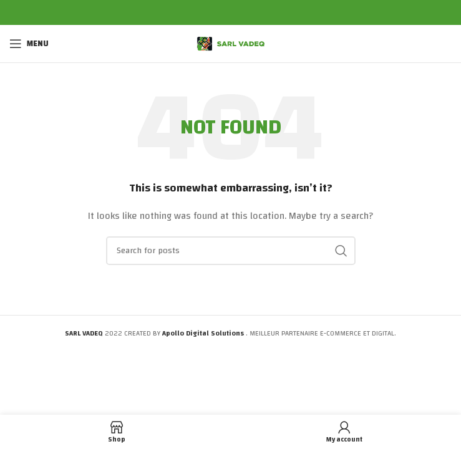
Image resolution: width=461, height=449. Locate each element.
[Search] (231, 250)
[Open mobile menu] (29, 43)
